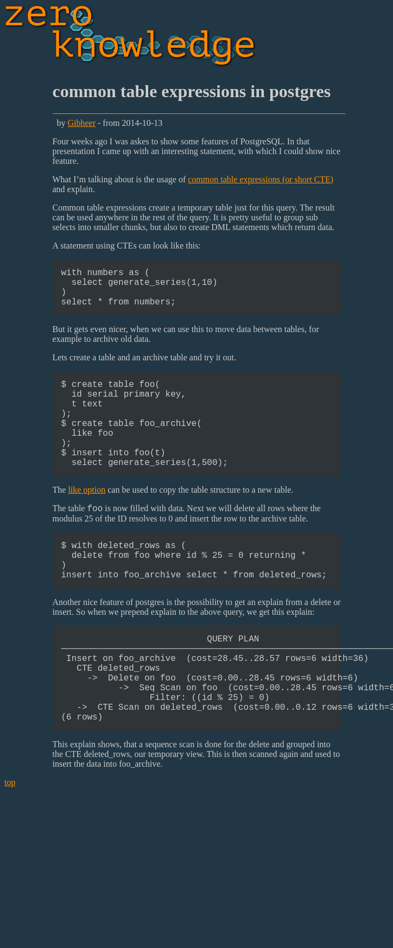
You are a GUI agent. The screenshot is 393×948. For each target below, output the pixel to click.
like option (86, 518)
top (9, 840)
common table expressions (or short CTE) (260, 179)
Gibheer (82, 123)
